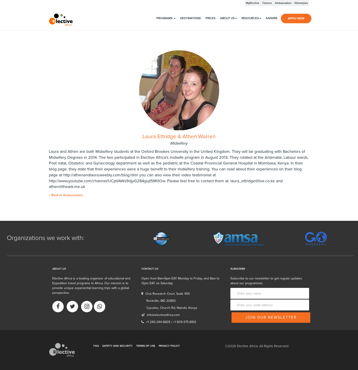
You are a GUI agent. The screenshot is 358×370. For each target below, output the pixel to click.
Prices (210, 18)
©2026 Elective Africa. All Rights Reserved (257, 346)
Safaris (271, 18)
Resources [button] (251, 18)
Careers (267, 3)
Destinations (190, 18)
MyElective (252, 3)
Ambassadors (283, 3)
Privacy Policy (169, 345)
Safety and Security (117, 345)
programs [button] (166, 18)
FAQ (96, 345)
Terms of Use (145, 345)
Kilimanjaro (301, 3)
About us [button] (228, 18)
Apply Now (296, 18)
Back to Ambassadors (66, 195)
